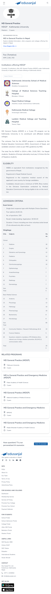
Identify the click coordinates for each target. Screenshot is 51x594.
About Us (4, 472)
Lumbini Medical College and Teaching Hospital (29, 120)
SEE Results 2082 (7, 542)
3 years (9, 368)
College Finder (6, 524)
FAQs (3, 469)
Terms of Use (6, 479)
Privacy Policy (6, 482)
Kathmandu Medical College (23, 110)
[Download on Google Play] (25, 585)
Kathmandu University (19, 27)
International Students (8, 554)
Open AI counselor (41, 444)
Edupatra (4, 551)
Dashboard (5, 494)
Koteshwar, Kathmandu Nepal (9, 569)
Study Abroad (6, 558)
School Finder (6, 518)
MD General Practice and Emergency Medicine (24, 407)
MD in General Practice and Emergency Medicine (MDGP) (25, 376)
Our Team (5, 476)
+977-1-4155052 (8, 573)
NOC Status (5, 548)
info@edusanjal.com (9, 576)
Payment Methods (7, 509)
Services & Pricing (7, 500)
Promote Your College (8, 503)
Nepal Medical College (21, 101)
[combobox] (12, 76)
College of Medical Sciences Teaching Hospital (29, 92)
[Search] (47, 3)
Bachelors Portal (7, 530)
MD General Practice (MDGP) (17, 360)
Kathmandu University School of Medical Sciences (29, 82)
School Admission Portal (9, 521)
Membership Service (8, 497)
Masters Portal (6, 533)
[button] (3, 3)
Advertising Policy (7, 485)
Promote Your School (8, 506)
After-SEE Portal (7, 527)
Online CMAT (6, 545)
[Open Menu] (4, 3)
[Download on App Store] (25, 590)
